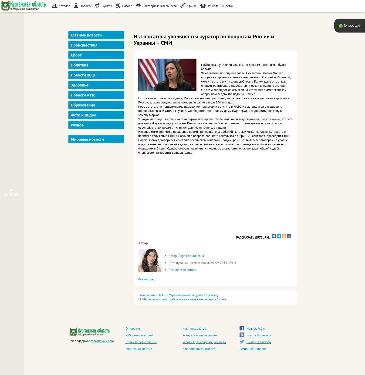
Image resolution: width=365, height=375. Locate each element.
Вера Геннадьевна (191, 256)
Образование (83, 105)
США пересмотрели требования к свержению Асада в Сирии (183, 299)
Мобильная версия (138, 349)
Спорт (76, 55)
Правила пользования (141, 342)
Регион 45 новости (253, 349)
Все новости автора (182, 270)
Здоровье (79, 85)
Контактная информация (199, 335)
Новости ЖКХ (83, 75)
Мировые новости (87, 139)
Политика (79, 65)
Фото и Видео (83, 115)
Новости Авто (83, 95)
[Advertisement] (96, 215)
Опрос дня (352, 25)
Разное (77, 125)
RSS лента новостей (139, 335)
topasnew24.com (102, 341)
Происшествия (84, 45)
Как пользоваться (194, 328)
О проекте (132, 328)
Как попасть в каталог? (198, 349)
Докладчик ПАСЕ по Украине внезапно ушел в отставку (179, 295)
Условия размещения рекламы (204, 342)
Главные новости (86, 35)
